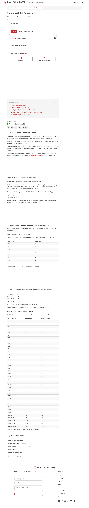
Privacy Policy (61, 491)
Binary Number (14, 23)
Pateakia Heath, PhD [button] (20, 123)
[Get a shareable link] (22, 59)
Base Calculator (19, 449)
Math (15, 7)
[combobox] (46, 2)
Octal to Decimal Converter (19, 452)
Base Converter (19, 446)
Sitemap (60, 497)
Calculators (75, 2)
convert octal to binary (26, 31)
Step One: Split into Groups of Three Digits (24, 110)
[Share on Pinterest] (19, 127)
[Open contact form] (55, 38)
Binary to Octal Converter (19, 105)
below (26, 53)
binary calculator (29, 307)
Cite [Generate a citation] (25, 127)
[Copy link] (8, 127)
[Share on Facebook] (12, 127)
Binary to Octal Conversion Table (22, 114)
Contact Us (60, 479)
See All (19, 456)
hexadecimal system (36, 155)
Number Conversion (23, 7)
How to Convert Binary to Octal (20, 107)
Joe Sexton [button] (13, 121)
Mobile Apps (61, 485)
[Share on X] (15, 127)
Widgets (60, 482)
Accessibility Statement (64, 494)
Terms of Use (61, 488)
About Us (60, 476)
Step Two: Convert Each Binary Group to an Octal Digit (27, 112)
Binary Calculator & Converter (19, 440)
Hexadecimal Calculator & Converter (19, 443)
